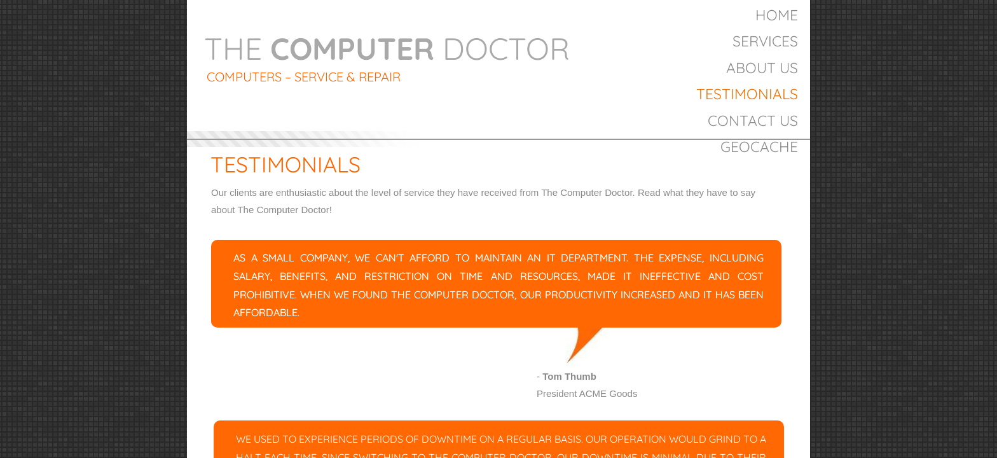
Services (765, 41)
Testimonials (747, 94)
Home (776, 15)
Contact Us (753, 120)
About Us (762, 68)
